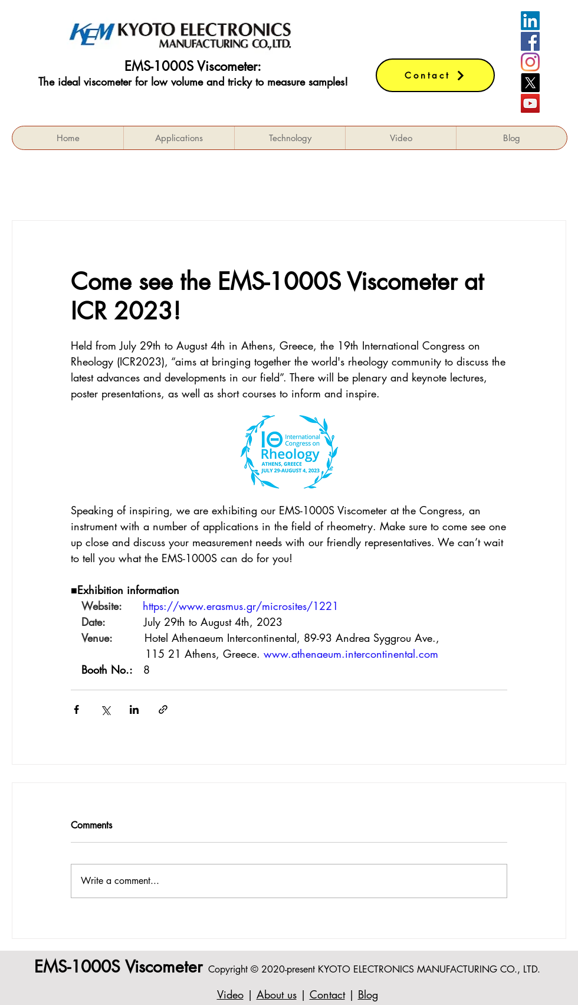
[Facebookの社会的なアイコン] (530, 41)
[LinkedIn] (530, 20)
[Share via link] (163, 709)
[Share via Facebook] (76, 709)
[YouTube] (530, 103)
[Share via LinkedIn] (134, 709)
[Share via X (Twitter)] (105, 709)
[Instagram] (530, 62)
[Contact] (435, 75)
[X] (530, 82)
